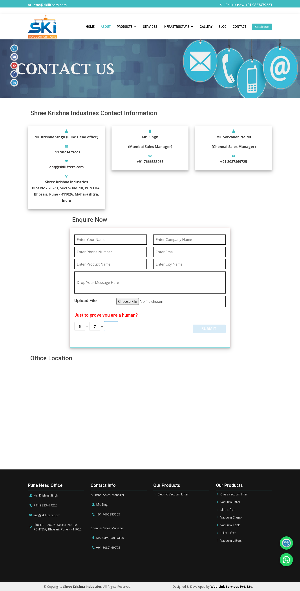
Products (125, 27)
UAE (136, 568)
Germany (191, 568)
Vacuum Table (230, 525)
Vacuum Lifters (231, 540)
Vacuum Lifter (230, 502)
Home (90, 27)
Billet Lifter (228, 532)
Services (150, 27)
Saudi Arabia (87, 568)
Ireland (208, 568)
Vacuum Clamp (231, 517)
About (106, 27)
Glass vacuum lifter (233, 494)
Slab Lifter (227, 509)
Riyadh (106, 568)
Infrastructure (176, 27)
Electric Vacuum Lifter (173, 494)
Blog (223, 27)
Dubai (149, 568)
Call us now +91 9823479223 (246, 4)
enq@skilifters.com (47, 4)
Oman (175, 568)
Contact (239, 27)
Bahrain (122, 568)
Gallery (206, 27)
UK (220, 568)
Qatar (162, 568)
